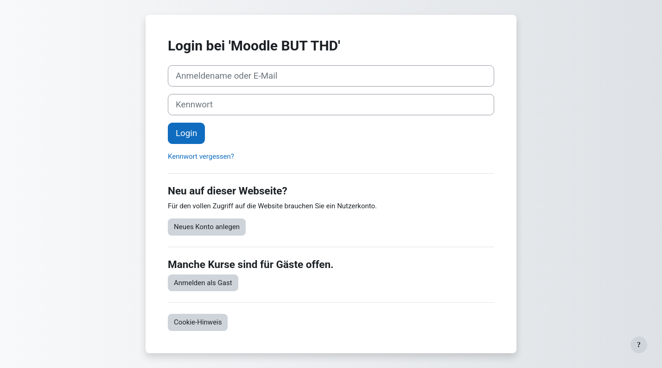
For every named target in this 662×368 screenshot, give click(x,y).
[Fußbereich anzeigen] (638, 345)
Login (186, 133)
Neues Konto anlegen (207, 227)
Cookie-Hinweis (198, 322)
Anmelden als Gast (203, 283)
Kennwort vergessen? (201, 156)
